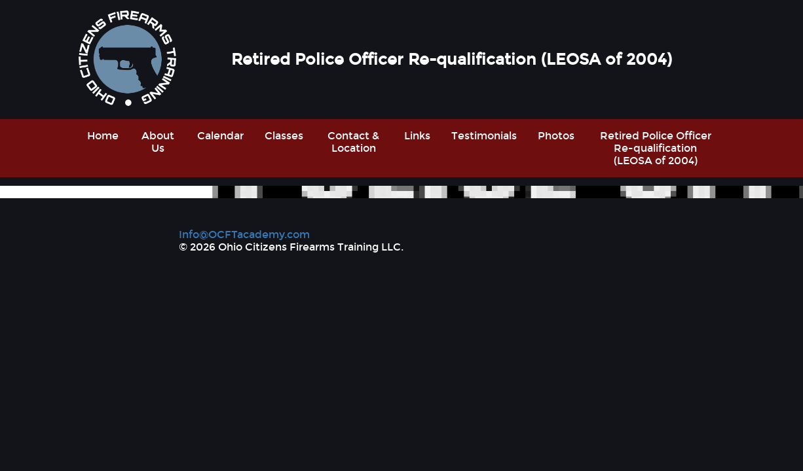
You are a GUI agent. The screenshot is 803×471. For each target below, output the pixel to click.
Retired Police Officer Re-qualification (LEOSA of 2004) (655, 148)
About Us (157, 142)
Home (103, 136)
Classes (284, 136)
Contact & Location (353, 142)
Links (417, 136)
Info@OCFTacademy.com (244, 234)
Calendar (220, 136)
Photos (556, 136)
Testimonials (484, 136)
